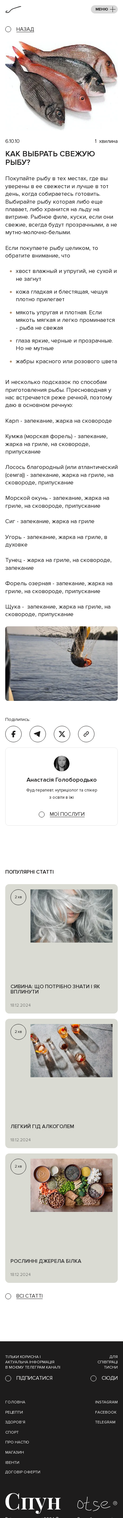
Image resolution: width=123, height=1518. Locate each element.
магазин (14, 1452)
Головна (15, 1402)
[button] (104, 9)
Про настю (17, 1442)
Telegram (105, 1422)
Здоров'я (15, 1422)
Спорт (12, 1432)
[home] (13, 9)
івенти (12, 1462)
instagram (106, 1402)
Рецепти (14, 1412)
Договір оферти (22, 1472)
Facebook (105, 1412)
